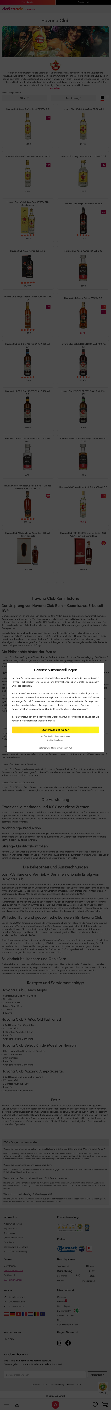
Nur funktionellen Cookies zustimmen (55, 736)
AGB (70, 748)
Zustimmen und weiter (55, 730)
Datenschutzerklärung (48, 748)
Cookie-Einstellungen (55, 740)
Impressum (63, 748)
